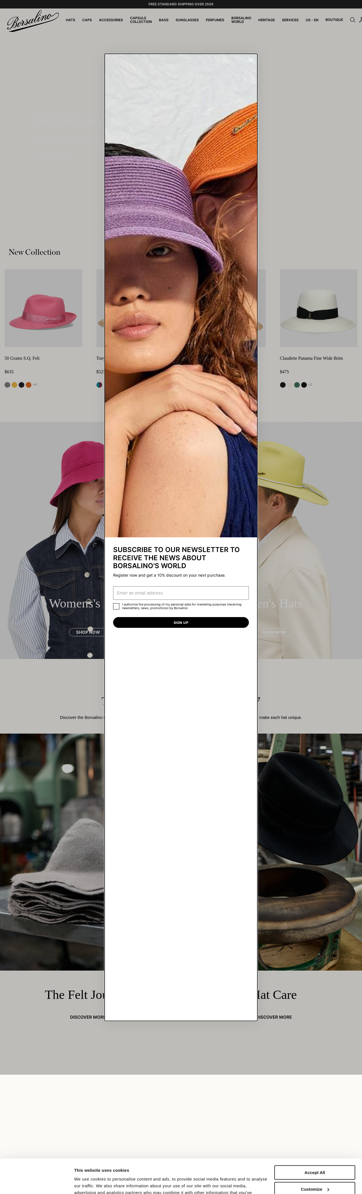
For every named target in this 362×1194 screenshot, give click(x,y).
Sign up (181, 622)
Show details (87, 1182)
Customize (315, 1156)
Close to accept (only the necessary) (315, 1176)
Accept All (315, 1140)
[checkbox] (116, 606)
